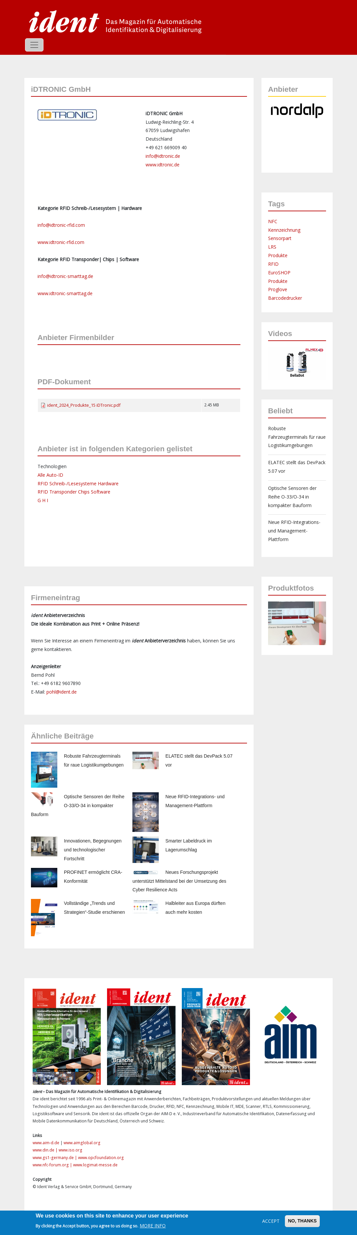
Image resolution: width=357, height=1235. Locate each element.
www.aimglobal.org (82, 1143)
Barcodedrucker (285, 298)
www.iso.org (70, 1150)
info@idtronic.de (163, 156)
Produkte (278, 255)
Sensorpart (279, 238)
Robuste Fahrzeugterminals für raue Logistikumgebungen (297, 437)
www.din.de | (46, 1150)
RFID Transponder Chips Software (74, 492)
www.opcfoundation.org (101, 1157)
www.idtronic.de (162, 164)
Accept (271, 1221)
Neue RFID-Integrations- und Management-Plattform (294, 530)
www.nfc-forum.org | (53, 1165)
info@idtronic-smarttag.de (65, 276)
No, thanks (302, 1220)
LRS (272, 247)
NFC (272, 221)
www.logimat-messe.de (95, 1165)
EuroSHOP (279, 272)
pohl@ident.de (61, 692)
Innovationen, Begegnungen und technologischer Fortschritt (93, 849)
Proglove (277, 289)
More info (153, 1225)
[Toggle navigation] (34, 44)
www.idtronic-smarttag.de (65, 293)
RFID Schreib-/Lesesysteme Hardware (78, 483)
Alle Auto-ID (50, 475)
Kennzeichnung (284, 230)
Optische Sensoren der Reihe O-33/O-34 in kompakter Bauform (77, 805)
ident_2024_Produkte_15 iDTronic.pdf (84, 405)
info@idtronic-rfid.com (61, 225)
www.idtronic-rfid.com (61, 242)
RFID (273, 264)
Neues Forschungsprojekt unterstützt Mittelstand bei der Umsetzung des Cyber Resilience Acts (179, 881)
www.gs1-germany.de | (55, 1157)
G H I (43, 500)
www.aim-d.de (46, 1143)
